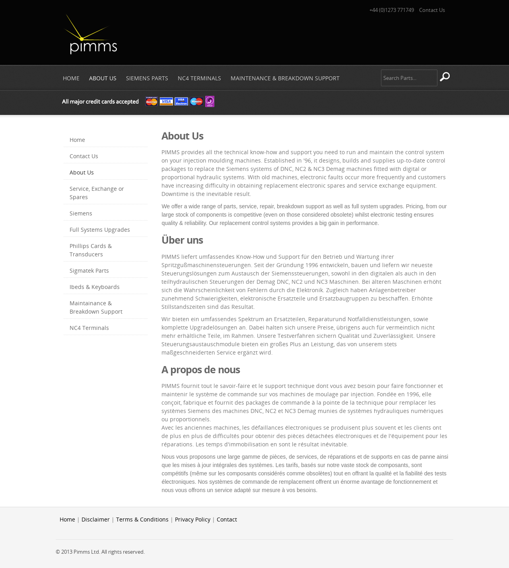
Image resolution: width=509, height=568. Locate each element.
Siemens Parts (147, 78)
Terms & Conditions (142, 519)
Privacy (184, 519)
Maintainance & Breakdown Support (96, 307)
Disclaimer (96, 519)
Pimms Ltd (90, 33)
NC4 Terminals (199, 78)
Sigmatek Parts (89, 270)
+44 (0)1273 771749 (391, 10)
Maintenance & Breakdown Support (285, 78)
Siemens (81, 213)
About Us (103, 78)
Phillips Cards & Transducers (91, 250)
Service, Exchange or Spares (97, 193)
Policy (202, 519)
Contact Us (432, 10)
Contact (227, 519)
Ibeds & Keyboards (95, 287)
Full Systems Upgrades (100, 229)
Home (71, 78)
